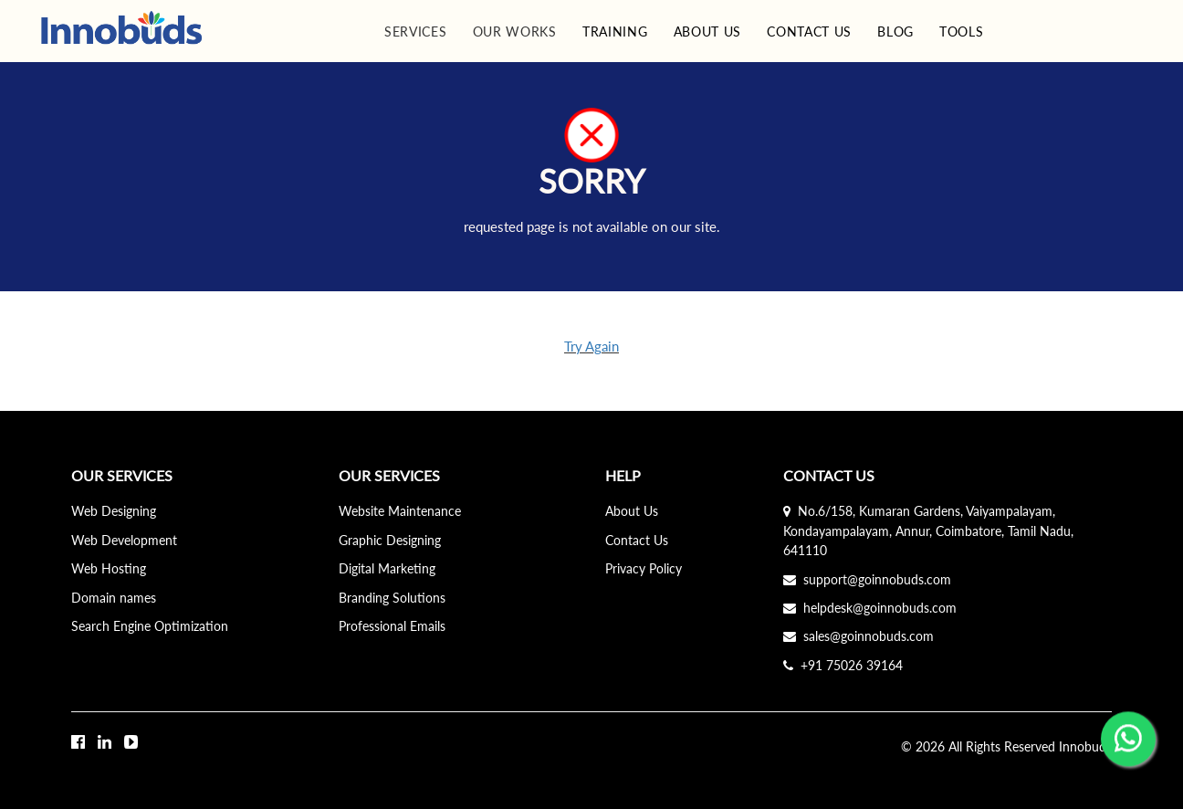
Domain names (113, 597)
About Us (631, 511)
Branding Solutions (392, 597)
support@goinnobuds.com (867, 579)
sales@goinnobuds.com (858, 636)
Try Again (591, 346)
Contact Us (636, 540)
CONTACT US (809, 31)
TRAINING (615, 31)
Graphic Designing (390, 540)
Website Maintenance (400, 511)
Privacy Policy (643, 568)
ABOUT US (708, 31)
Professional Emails (392, 626)
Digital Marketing (387, 568)
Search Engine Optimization (149, 626)
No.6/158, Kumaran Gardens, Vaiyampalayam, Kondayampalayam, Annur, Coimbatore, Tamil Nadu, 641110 (928, 530)
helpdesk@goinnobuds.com (870, 607)
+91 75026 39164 (843, 665)
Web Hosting (108, 568)
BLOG (895, 31)
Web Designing (113, 511)
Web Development (124, 540)
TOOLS (961, 31)
